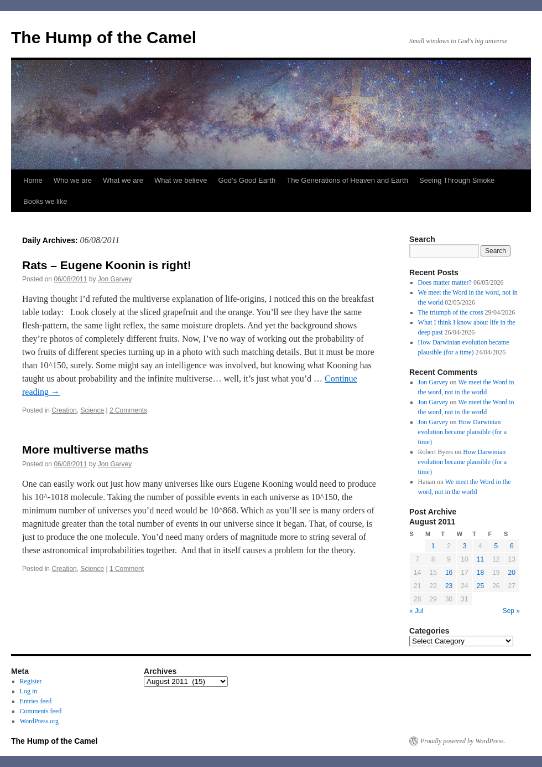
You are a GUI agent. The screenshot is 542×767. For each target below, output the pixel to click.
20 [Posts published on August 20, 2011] (511, 572)
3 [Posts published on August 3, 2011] (465, 546)
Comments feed (41, 711)
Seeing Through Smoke (456, 180)
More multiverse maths (85, 449)
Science (92, 410)
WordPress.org (39, 721)
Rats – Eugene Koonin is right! (106, 265)
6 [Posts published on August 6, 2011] (512, 546)
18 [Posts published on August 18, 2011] (480, 572)
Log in (29, 691)
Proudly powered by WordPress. (462, 741)
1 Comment (127, 569)
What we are (123, 180)
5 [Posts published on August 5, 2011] (496, 546)
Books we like (45, 201)
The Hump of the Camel (103, 37)
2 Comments (128, 410)
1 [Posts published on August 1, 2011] (433, 546)
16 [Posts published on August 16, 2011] (448, 572)
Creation (63, 410)
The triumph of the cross (450, 312)
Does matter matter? (445, 282)
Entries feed (36, 701)
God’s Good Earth (246, 180)
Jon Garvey (115, 279)
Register (31, 681)
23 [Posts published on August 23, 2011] (448, 586)
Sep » (511, 611)
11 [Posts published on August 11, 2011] (480, 559)
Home (33, 180)
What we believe (180, 180)
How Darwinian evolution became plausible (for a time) (462, 432)
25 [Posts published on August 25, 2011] (480, 586)
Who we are (73, 180)
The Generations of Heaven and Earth (347, 180)
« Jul (416, 611)
